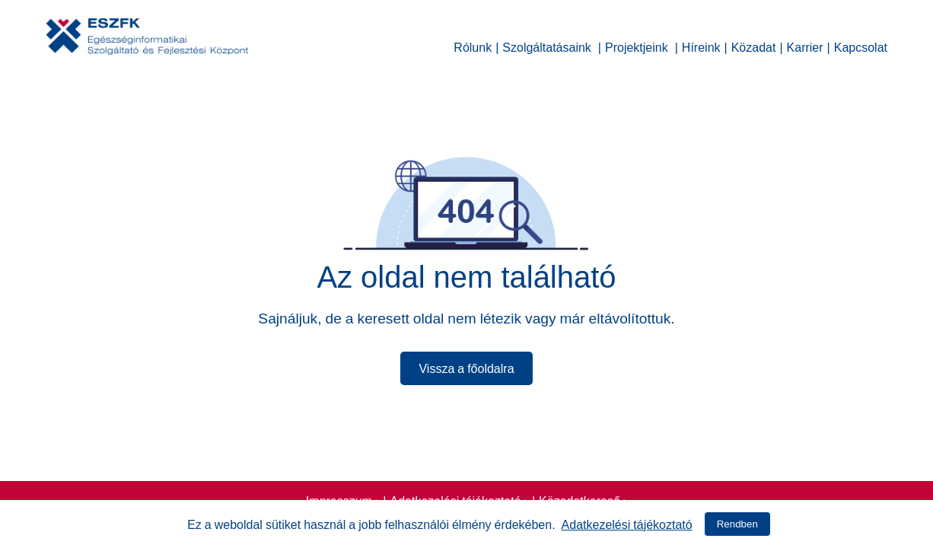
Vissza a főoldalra (466, 367)
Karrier (805, 46)
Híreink (701, 46)
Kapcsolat (860, 46)
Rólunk (473, 46)
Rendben (737, 524)
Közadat (753, 46)
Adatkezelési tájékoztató (627, 523)
